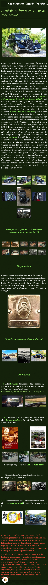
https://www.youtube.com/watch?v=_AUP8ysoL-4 (23, 391)
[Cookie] (5, 580)
